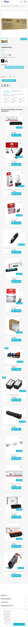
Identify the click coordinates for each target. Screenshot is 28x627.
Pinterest (14, 76)
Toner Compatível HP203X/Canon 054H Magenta (14, 425)
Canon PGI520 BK (14, 306)
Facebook (2, 588)
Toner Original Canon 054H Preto (14, 131)
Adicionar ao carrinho (14, 67)
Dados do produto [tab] (16, 91)
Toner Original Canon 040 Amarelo (14, 542)
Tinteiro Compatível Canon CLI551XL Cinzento (14, 248)
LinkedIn (6, 588)
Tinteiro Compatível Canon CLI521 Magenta (14, 571)
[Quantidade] (2, 67)
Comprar (16, 135)
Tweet (10, 76)
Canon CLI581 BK (14, 160)
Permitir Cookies (19, 624)
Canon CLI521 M (14, 218)
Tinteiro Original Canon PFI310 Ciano (14, 335)
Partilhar (7, 76)
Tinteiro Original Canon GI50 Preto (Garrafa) (14, 189)
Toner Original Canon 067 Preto (14, 483)
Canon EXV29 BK (14, 454)
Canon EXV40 (14, 512)
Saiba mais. (8, 623)
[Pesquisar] (14, 6)
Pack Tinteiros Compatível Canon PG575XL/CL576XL (14, 395)
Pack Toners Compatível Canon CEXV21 (14, 365)
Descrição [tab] (6, 91)
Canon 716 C (14, 277)
